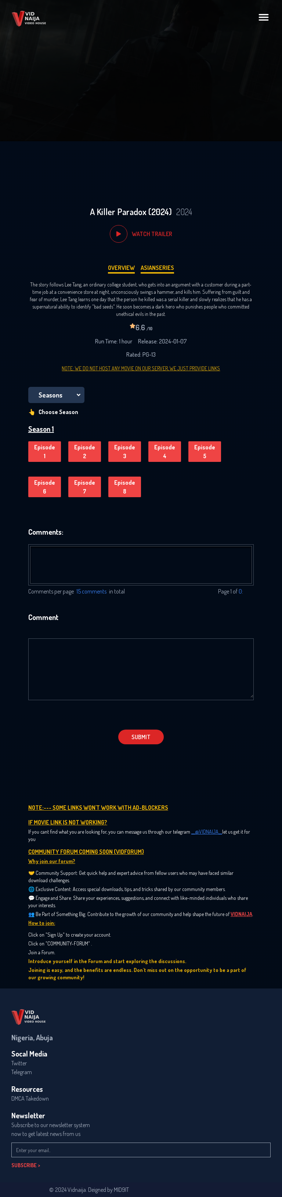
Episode (44, 451)
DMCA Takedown (30, 1098)
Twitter (19, 1063)
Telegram (21, 1072)
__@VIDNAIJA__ (206, 832)
